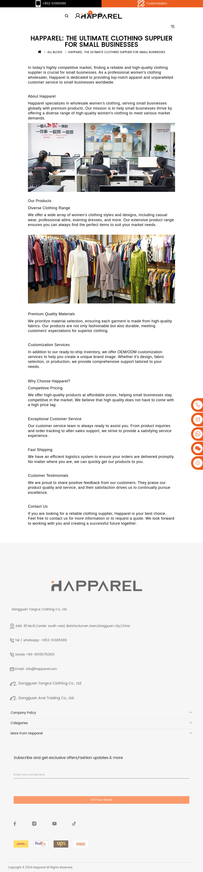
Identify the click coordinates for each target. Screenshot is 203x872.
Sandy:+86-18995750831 (35, 664)
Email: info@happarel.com (36, 678)
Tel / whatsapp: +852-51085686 (41, 649)
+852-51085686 (51, 3)
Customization (152, 3)
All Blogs (54, 52)
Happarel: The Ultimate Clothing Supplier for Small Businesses (116, 52)
